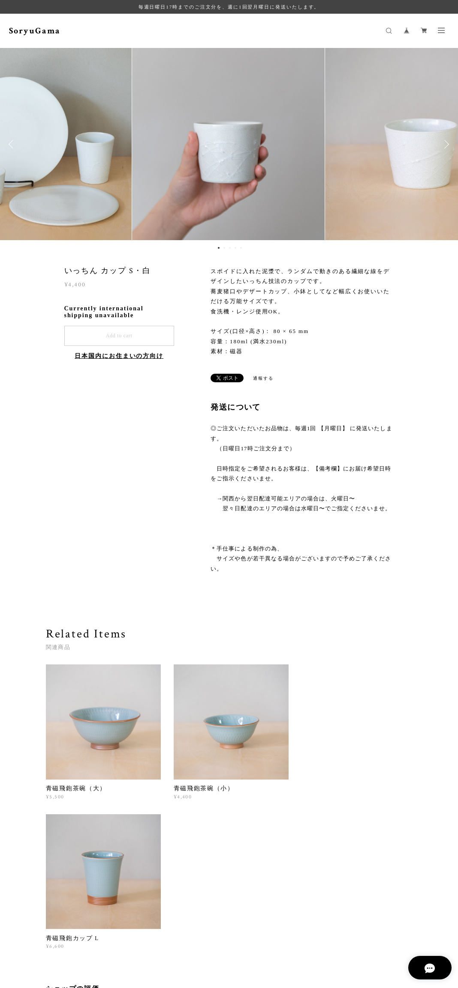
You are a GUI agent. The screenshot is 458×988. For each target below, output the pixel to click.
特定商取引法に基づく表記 (190, 945)
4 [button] (235, 248)
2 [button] (224, 248)
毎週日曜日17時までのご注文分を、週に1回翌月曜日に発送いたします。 (229, 6)
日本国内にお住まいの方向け (119, 356)
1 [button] (219, 248)
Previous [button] (13, 144)
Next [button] (445, 144)
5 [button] (241, 248)
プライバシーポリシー (125, 945)
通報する (263, 378)
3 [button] (230, 248)
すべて (72, 857)
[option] (229, 144)
